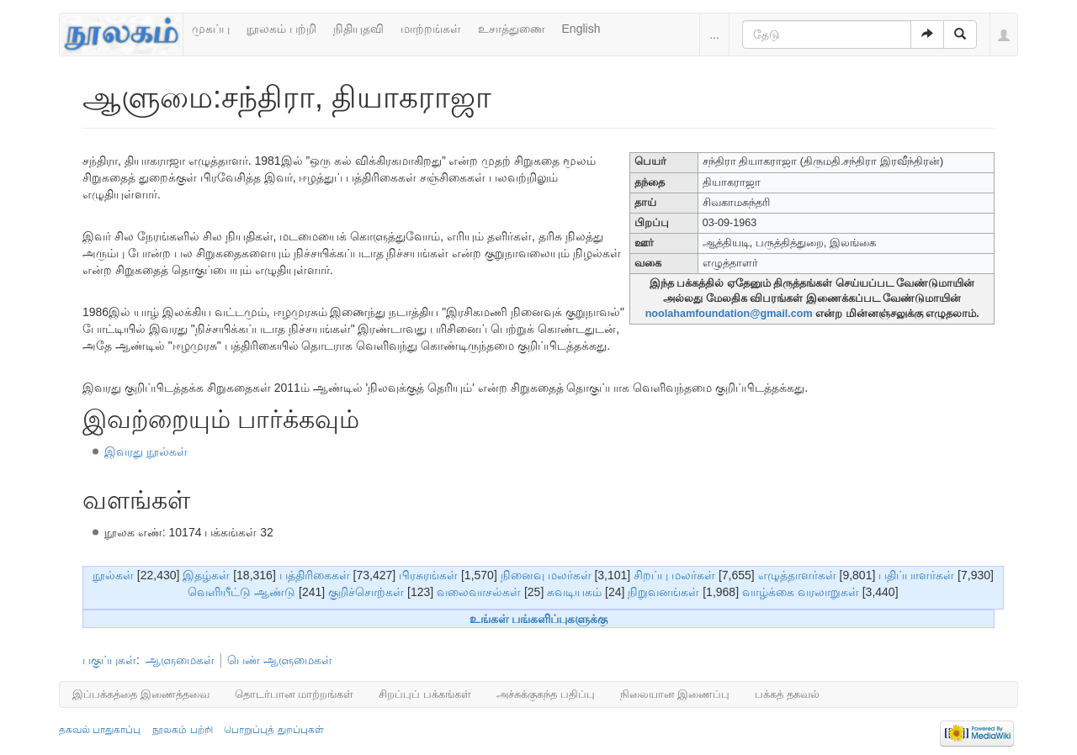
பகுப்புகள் (109, 660)
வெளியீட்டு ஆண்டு (241, 592)
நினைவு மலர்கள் (546, 575)
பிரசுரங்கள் (428, 575)
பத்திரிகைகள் (314, 575)
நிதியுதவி (358, 28)
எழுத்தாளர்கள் (797, 575)
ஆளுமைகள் (180, 660)
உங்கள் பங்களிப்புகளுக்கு (539, 619)
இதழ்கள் (206, 575)
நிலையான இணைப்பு (675, 694)
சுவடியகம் (574, 592)
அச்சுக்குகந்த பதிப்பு (545, 694)
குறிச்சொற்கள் (366, 592)
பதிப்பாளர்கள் (916, 575)
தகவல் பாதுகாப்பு (100, 730)
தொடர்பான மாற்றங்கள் (294, 694)
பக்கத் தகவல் (787, 694)
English (581, 28)
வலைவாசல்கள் (479, 592)
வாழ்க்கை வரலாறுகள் (800, 592)
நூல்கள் (113, 575)
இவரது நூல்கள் (146, 451)
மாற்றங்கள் (431, 28)
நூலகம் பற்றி (281, 28)
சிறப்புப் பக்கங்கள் (425, 694)
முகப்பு (211, 28)
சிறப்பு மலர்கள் (674, 575)
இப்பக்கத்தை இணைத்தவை (141, 694)
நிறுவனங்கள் (663, 592)
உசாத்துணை (511, 28)
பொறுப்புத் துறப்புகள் (273, 730)
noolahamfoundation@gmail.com (729, 313)
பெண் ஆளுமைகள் (279, 660)
